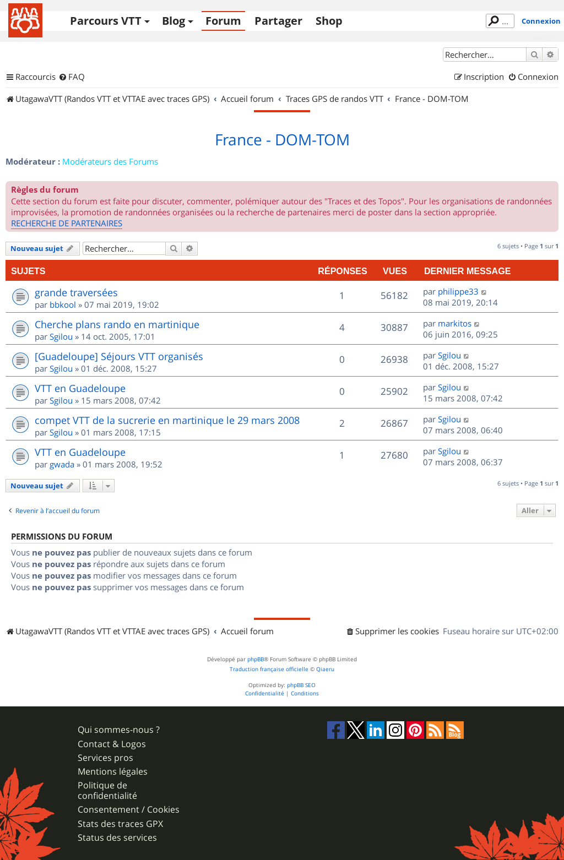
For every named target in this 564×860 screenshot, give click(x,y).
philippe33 (458, 291)
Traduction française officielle (269, 669)
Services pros (105, 758)
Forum (223, 20)
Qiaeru (325, 669)
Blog (173, 20)
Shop (329, 20)
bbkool (63, 304)
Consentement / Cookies (129, 809)
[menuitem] (71, 77)
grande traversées (76, 292)
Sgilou (61, 336)
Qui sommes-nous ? (119, 730)
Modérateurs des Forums (110, 161)
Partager (278, 20)
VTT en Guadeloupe (80, 388)
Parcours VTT (106, 20)
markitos (454, 323)
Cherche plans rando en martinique (117, 324)
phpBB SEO (301, 685)
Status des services (117, 837)
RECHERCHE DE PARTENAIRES (66, 222)
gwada (62, 464)
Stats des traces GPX (120, 824)
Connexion (541, 21)
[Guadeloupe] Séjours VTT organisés (119, 356)
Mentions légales (113, 771)
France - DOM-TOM (282, 140)
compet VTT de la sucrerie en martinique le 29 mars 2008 (167, 420)
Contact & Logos (112, 744)
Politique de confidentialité (107, 790)
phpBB (255, 659)
